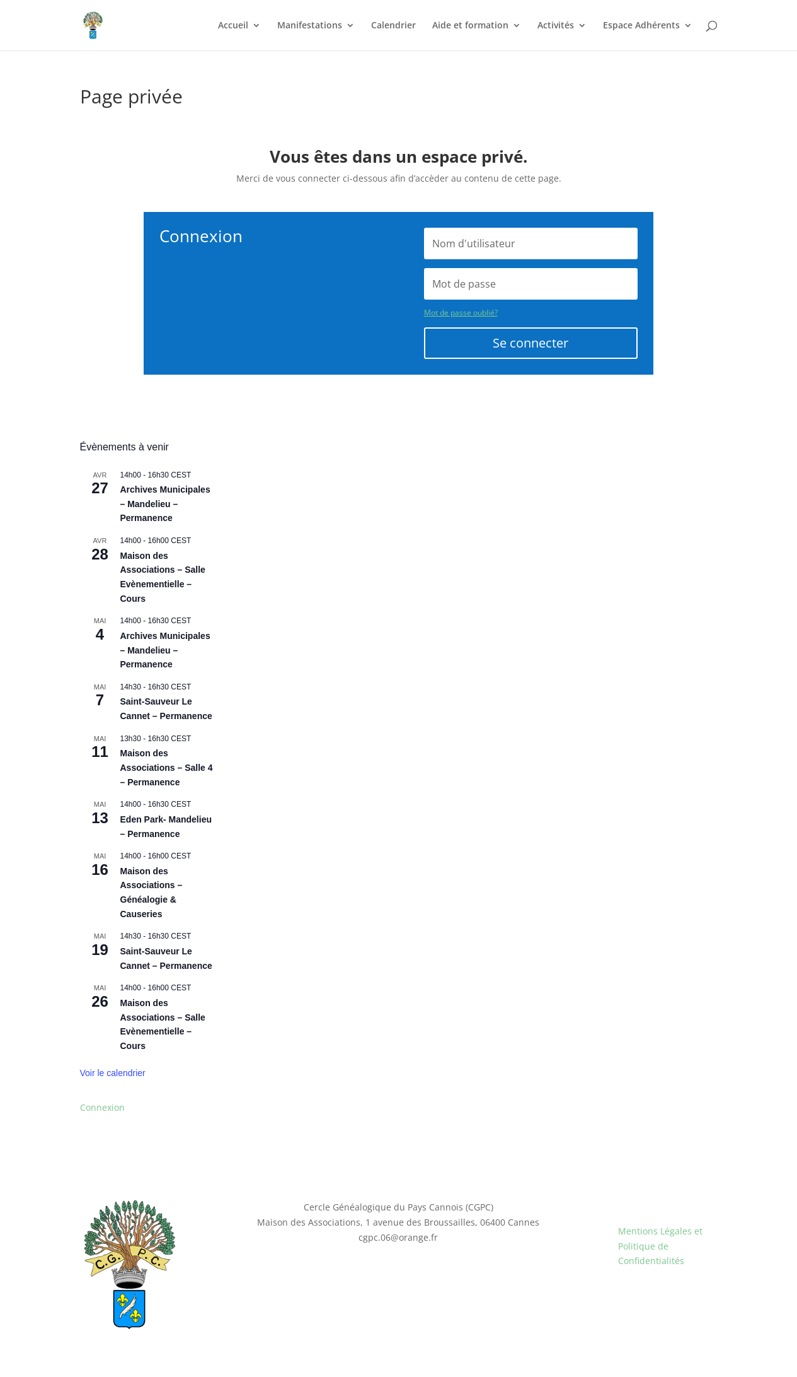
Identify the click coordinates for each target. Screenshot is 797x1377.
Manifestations (309, 26)
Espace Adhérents (641, 26)
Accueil (233, 26)
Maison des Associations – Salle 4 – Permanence (166, 767)
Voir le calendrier (113, 1073)
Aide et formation (470, 26)
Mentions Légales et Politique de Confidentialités (660, 1246)
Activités (555, 26)
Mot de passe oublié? (461, 312)
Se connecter (530, 342)
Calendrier (393, 26)
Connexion (102, 1107)
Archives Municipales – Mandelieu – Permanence (165, 503)
